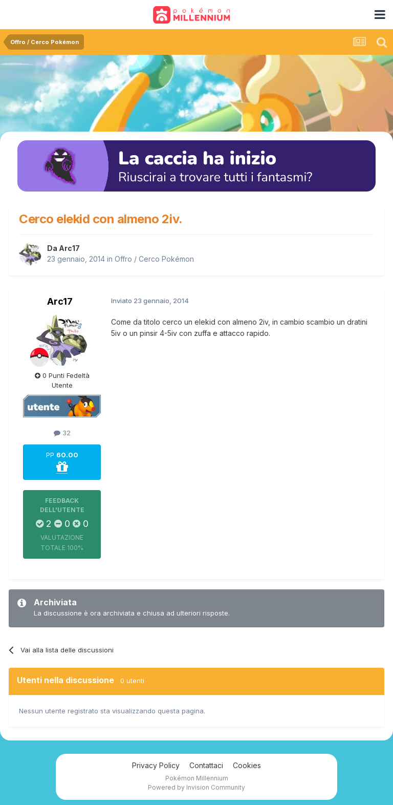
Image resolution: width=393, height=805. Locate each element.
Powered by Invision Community (196, 787)
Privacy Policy (156, 765)
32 (62, 433)
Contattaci (206, 765)
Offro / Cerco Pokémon (154, 259)
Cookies (247, 765)
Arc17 (69, 248)
